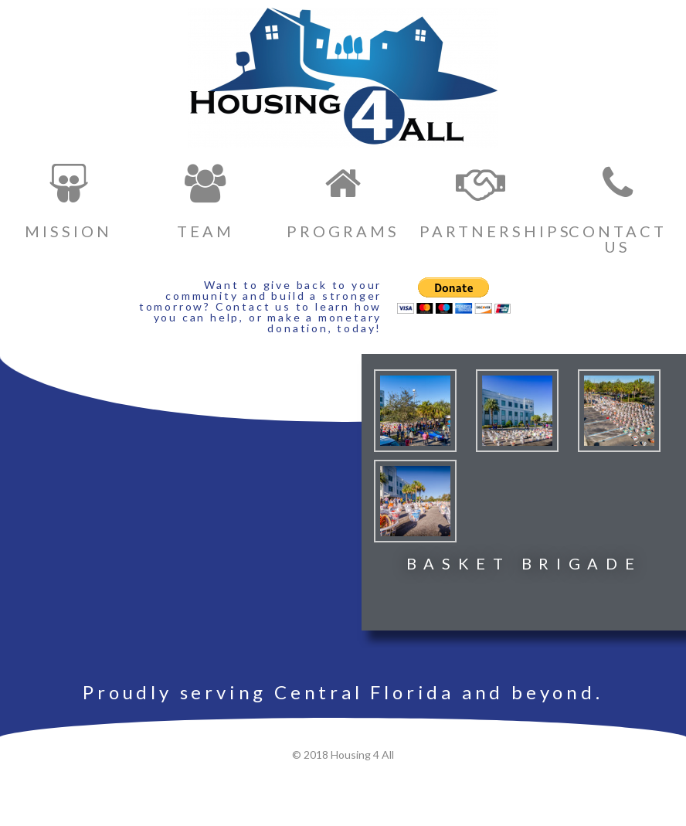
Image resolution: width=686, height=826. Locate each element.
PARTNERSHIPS (495, 231)
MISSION (68, 231)
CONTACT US (618, 239)
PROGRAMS (343, 231)
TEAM (205, 231)
